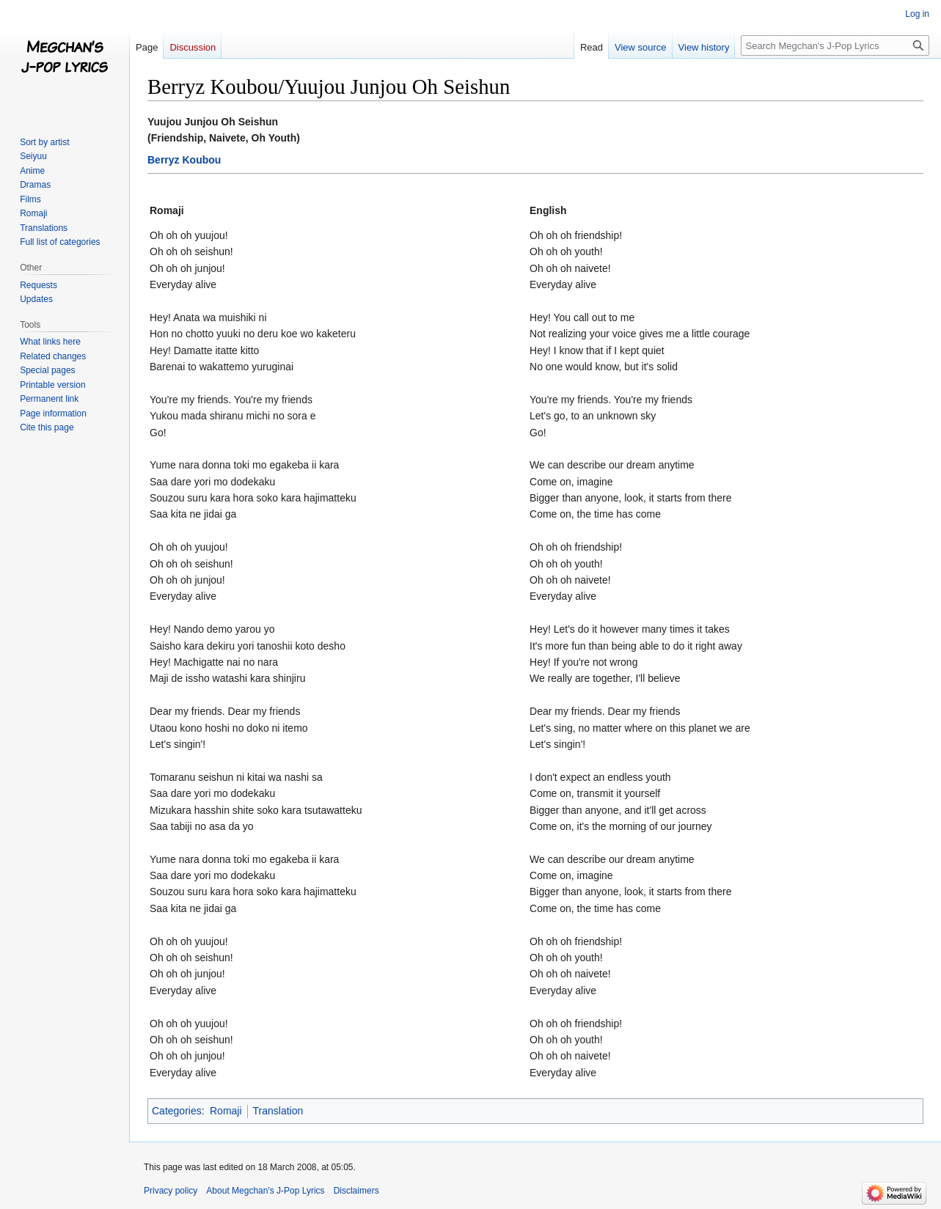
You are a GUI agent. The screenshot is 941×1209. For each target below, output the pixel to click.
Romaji (226, 1111)
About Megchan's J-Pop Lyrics (265, 1191)
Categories (177, 1111)
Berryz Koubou (184, 160)
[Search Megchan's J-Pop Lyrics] (835, 45)
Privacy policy (170, 1191)
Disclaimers (356, 1191)
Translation (278, 1111)
